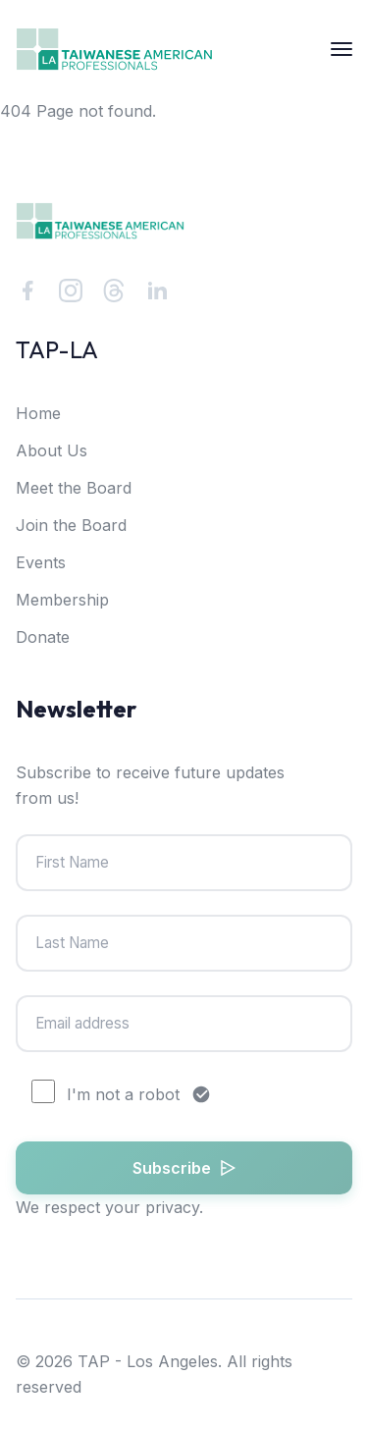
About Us (51, 450)
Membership (62, 599)
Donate (43, 637)
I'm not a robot (121, 1095)
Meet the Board (73, 488)
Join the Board (71, 525)
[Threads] (114, 290)
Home (38, 413)
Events (41, 562)
